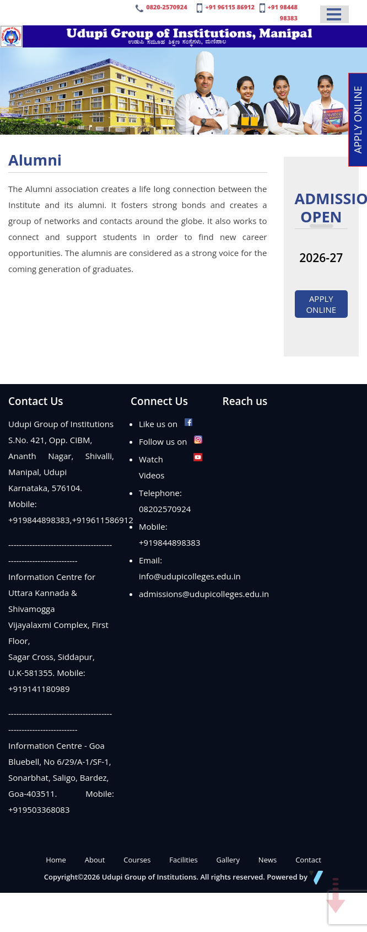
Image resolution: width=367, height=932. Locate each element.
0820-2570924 (166, 7)
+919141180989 (39, 688)
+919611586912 (102, 519)
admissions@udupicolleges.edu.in (204, 593)
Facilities (183, 860)
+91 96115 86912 (230, 7)
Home (56, 860)
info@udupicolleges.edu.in (190, 576)
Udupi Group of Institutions (149, 877)
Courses (136, 860)
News (267, 860)
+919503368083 (39, 809)
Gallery (228, 860)
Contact (308, 860)
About (95, 860)
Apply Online (321, 304)
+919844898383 (39, 519)
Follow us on (171, 441)
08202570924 (165, 508)
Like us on (166, 423)
